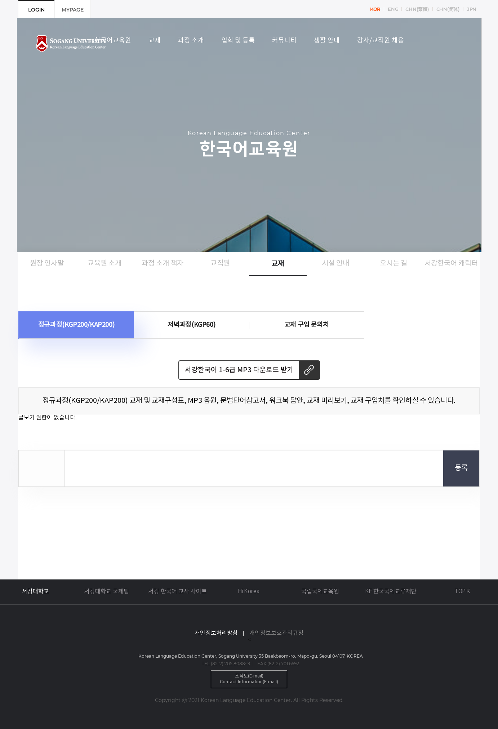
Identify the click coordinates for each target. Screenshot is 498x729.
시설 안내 (335, 263)
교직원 (220, 263)
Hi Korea (248, 591)
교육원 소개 (104, 263)
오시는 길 (393, 263)
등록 (461, 468)
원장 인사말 (47, 263)
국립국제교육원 (320, 591)
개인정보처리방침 (216, 633)
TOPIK (462, 591)
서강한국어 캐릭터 (451, 263)
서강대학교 (35, 591)
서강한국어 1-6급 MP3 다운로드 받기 (239, 370)
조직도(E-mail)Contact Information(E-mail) (249, 679)
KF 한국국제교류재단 (391, 591)
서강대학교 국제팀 (106, 591)
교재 (277, 263)
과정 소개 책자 (162, 263)
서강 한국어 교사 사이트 (177, 591)
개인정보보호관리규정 (276, 633)
